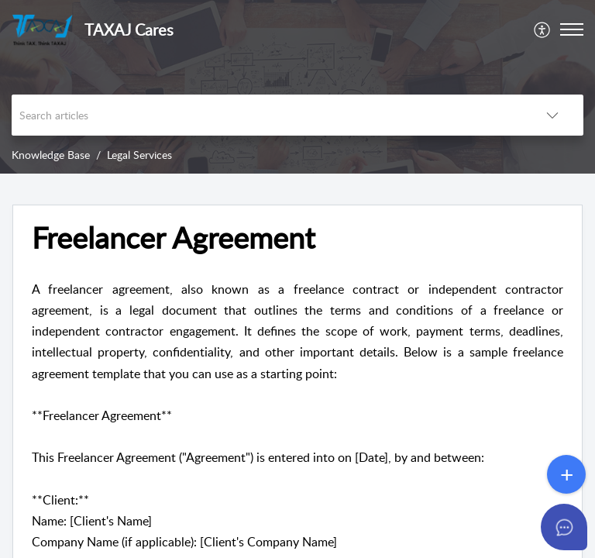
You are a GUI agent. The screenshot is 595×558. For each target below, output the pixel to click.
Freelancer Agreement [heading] (173, 238)
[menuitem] (542, 29)
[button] (542, 29)
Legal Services (139, 154)
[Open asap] (564, 527)
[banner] (297, 87)
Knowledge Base (51, 154)
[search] (266, 115)
